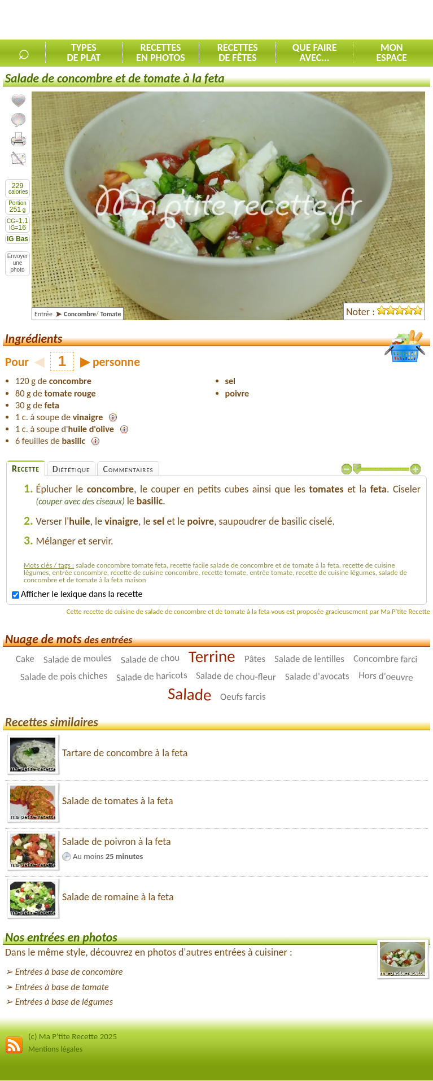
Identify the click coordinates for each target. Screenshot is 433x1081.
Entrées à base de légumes (64, 1001)
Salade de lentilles (309, 659)
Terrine (212, 656)
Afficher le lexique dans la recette (77, 594)
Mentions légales (55, 1049)
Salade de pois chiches (63, 676)
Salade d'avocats (317, 676)
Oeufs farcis (243, 697)
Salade (189, 694)
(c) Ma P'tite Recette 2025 (72, 1036)
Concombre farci (385, 658)
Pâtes (254, 659)
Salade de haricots (151, 676)
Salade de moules (77, 659)
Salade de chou (150, 659)
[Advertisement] (301, 20)
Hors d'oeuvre (386, 676)
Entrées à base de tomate (62, 987)
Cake (25, 659)
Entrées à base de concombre (69, 971)
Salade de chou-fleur (236, 676)
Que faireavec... (314, 52)
